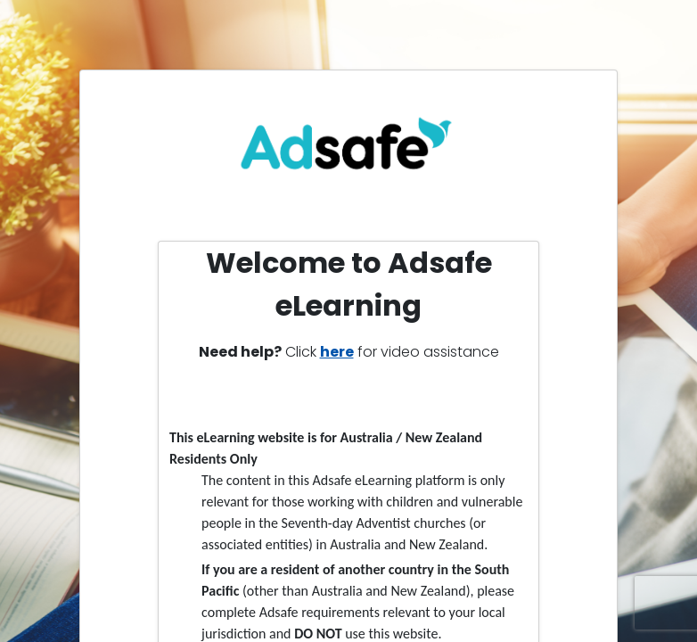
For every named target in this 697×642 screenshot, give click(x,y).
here (337, 352)
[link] (349, 151)
